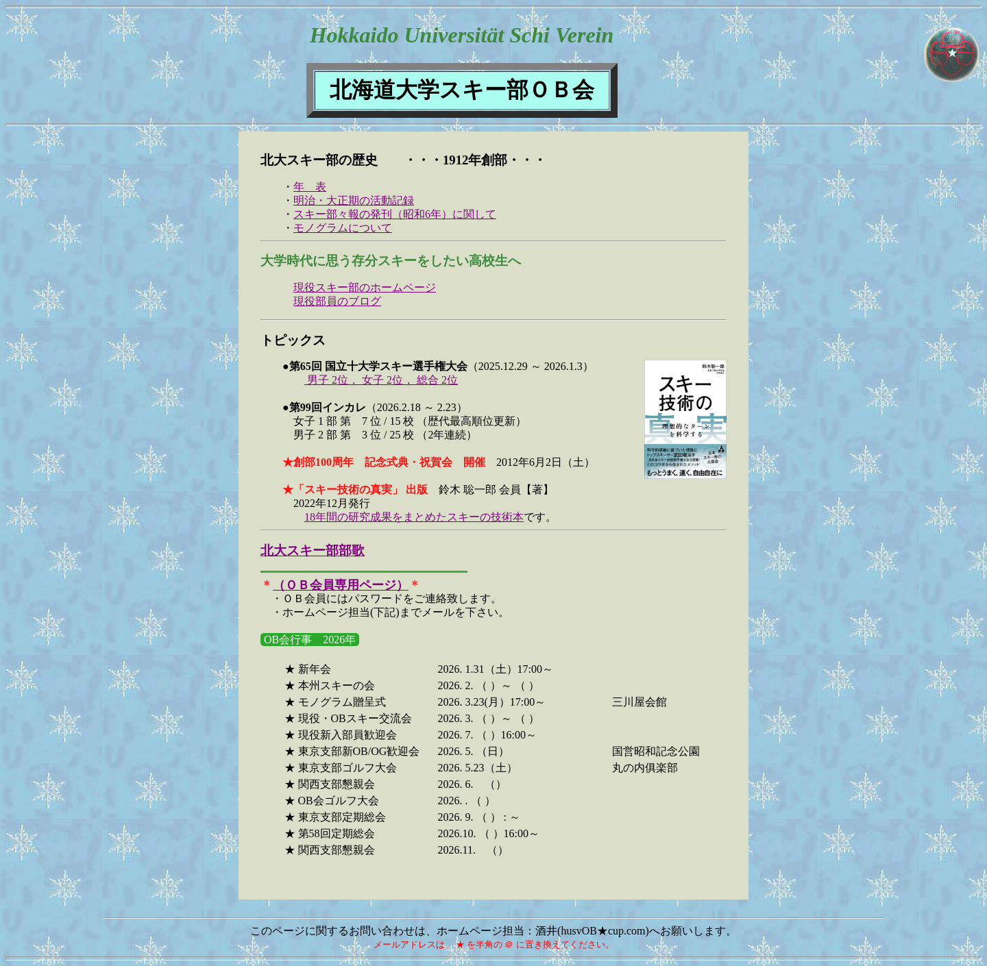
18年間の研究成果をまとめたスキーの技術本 (414, 517)
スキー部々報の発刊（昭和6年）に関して (394, 214)
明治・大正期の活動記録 (353, 200)
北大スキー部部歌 (312, 550)
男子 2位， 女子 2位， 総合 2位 (381, 380)
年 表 (309, 187)
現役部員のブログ (337, 301)
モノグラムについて (342, 228)
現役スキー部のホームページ (364, 287)
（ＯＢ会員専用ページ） (341, 585)
